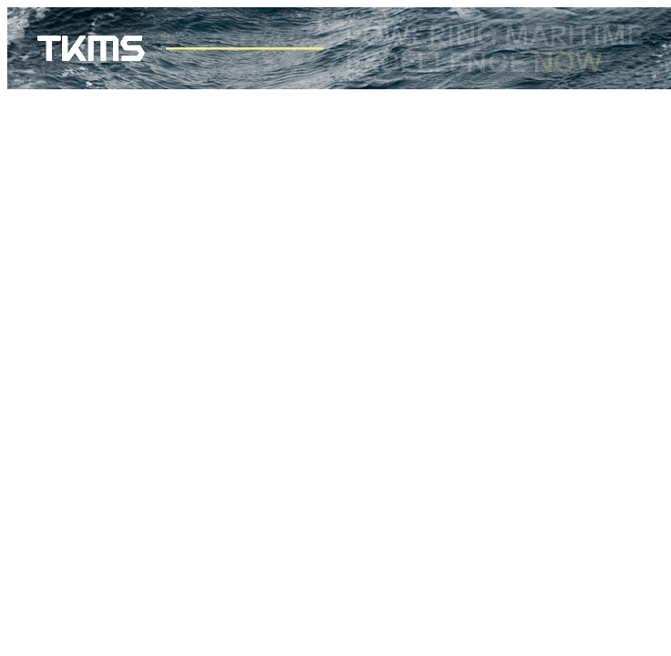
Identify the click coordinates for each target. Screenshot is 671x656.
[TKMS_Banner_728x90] (339, 84)
